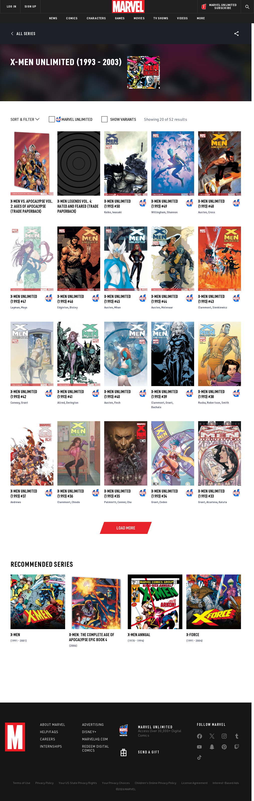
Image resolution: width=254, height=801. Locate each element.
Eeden (163, 537)
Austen (202, 247)
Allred (61, 437)
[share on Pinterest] (224, 747)
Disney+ (89, 732)
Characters (96, 18)
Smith (225, 437)
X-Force (192, 669)
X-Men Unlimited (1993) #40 (117, 429)
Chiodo (76, 537)
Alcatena (211, 537)
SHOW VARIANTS (123, 154)
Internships (51, 746)
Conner (121, 537)
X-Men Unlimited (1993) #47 (24, 334)
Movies (139, 18)
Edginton (62, 342)
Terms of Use (21, 783)
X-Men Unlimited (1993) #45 (117, 334)
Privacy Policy (44, 783)
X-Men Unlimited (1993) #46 (70, 334)
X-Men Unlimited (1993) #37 (24, 529)
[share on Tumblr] (236, 737)
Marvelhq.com (95, 739)
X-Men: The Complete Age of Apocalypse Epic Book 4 (91, 672)
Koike (107, 247)
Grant (24, 437)
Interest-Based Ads (226, 783)
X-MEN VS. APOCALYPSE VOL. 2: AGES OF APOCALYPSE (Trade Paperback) (32, 241)
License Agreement (194, 783)
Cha (129, 537)
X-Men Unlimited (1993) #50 (117, 239)
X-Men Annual (139, 669)
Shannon (172, 247)
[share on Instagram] (224, 737)
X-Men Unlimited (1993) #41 (70, 429)
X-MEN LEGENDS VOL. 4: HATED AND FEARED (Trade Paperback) (77, 241)
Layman (15, 342)
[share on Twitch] (236, 747)
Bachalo (156, 442)
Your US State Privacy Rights (78, 783)
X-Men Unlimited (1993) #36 (70, 529)
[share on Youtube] (199, 747)
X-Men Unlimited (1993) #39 (164, 429)
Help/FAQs (49, 732)
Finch (117, 437)
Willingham (158, 247)
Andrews (16, 537)
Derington (72, 437)
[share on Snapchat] (211, 747)
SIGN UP (30, 6)
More (201, 18)
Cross (211, 247)
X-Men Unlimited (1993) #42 (24, 429)
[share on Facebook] (199, 737)
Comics (71, 18)
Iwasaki (117, 247)
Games (120, 18)
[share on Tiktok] (199, 758)
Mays (24, 342)
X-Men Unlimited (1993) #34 (164, 529)
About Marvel (52, 725)
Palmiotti (110, 537)
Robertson (213, 437)
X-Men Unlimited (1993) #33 (211, 529)
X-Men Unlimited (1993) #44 (164, 334)
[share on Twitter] (211, 737)
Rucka (202, 437)
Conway (15, 437)
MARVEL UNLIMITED (77, 154)
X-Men (15, 669)
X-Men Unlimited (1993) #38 (211, 429)
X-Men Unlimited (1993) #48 (211, 239)
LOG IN (11, 6)
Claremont (204, 342)
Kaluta (223, 537)
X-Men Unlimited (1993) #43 (211, 334)
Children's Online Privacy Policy (155, 783)
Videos (182, 18)
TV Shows (161, 18)
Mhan (117, 342)
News (53, 18)
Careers (47, 739)
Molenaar (167, 342)
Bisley (73, 342)
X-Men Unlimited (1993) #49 (164, 239)
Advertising (93, 725)
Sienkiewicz (219, 342)
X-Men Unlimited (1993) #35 (117, 529)
